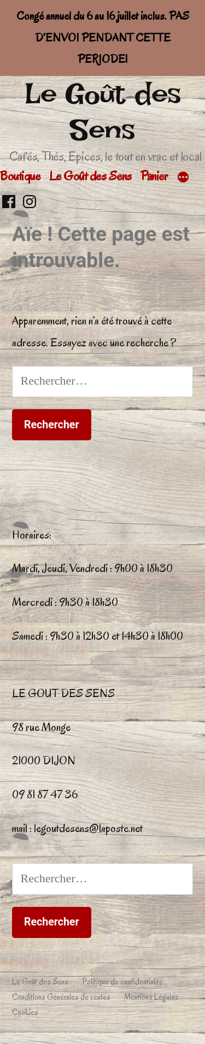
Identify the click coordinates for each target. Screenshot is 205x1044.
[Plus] (183, 178)
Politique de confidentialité (122, 981)
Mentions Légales (151, 997)
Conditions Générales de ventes (61, 997)
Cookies (25, 1012)
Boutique (20, 176)
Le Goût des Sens (103, 112)
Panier (153, 176)
